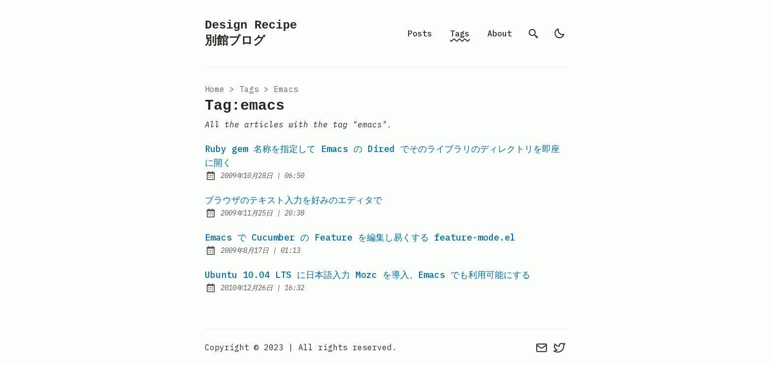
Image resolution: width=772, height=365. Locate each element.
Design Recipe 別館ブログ (251, 33)
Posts (420, 33)
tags (249, 89)
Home (215, 89)
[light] (559, 33)
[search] (534, 33)
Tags (460, 33)
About (499, 33)
